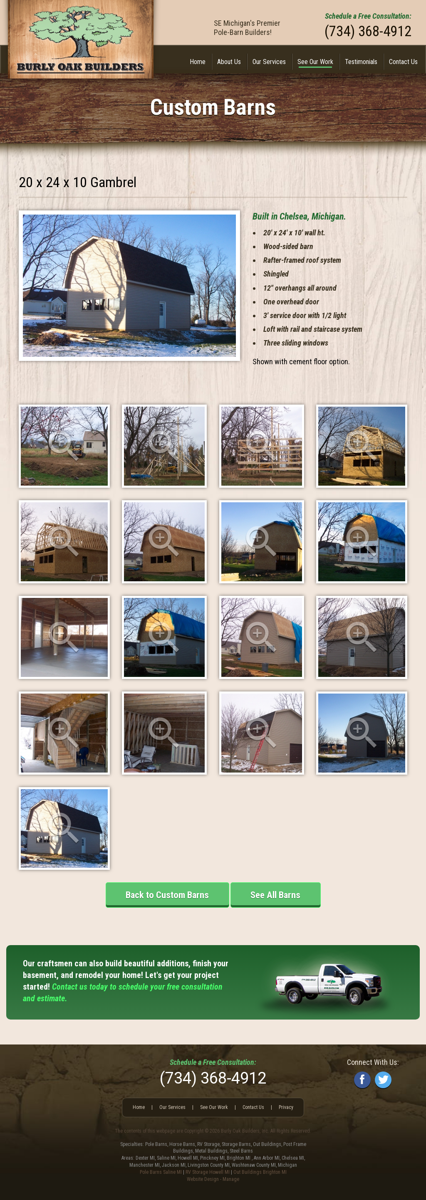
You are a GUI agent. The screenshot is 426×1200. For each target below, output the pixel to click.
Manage (231, 1179)
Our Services (269, 62)
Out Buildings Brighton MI (260, 1172)
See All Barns (275, 894)
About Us (229, 62)
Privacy (286, 1107)
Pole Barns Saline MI (161, 1172)
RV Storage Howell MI (208, 1172)
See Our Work (315, 62)
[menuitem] (197, 62)
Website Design (203, 1179)
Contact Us (403, 62)
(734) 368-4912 (367, 31)
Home (198, 62)
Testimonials (361, 62)
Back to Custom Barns (167, 894)
